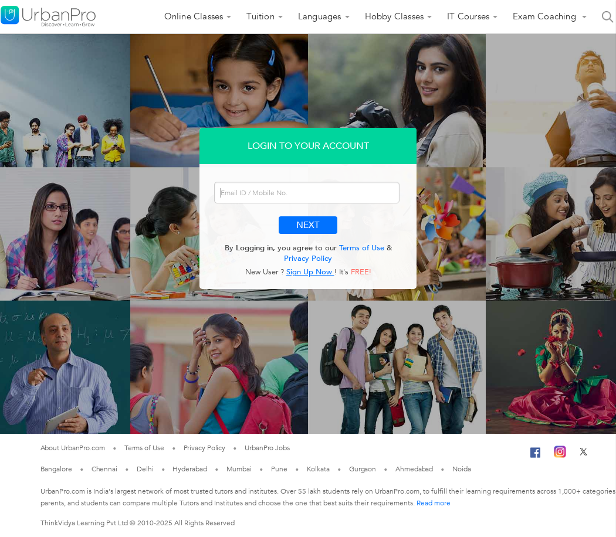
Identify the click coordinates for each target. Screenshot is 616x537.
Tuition (260, 16)
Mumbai (239, 469)
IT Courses (468, 16)
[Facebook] (536, 457)
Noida (461, 469)
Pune (279, 469)
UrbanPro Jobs (267, 448)
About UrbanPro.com (72, 448)
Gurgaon (362, 469)
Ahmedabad (414, 469)
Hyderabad (189, 469)
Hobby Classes (394, 16)
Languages (319, 16)
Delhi (145, 469)
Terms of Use (361, 248)
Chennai (104, 469)
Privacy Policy (308, 258)
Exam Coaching (545, 16)
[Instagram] (560, 455)
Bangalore (56, 469)
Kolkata (318, 469)
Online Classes (194, 16)
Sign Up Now (310, 272)
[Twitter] (583, 455)
